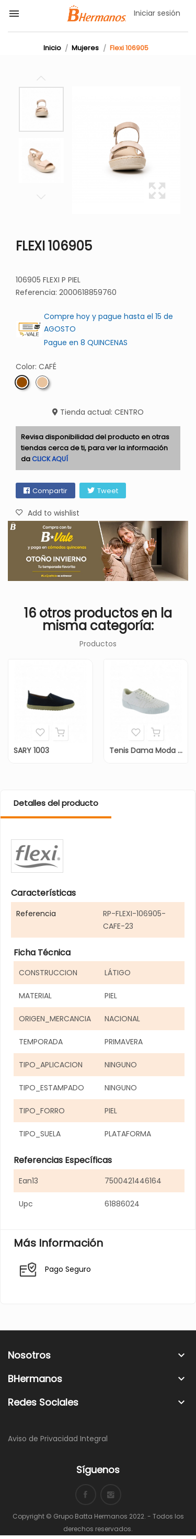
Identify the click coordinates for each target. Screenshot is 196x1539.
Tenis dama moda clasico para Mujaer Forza (146, 750)
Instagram (110, 1494)
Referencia (36, 913)
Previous (41, 78)
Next (41, 196)
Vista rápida (60, 732)
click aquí (50, 458)
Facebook (85, 1494)
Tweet (107, 491)
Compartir (49, 491)
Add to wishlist (41, 732)
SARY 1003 (31, 750)
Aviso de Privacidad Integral (58, 1438)
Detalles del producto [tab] (56, 802)
